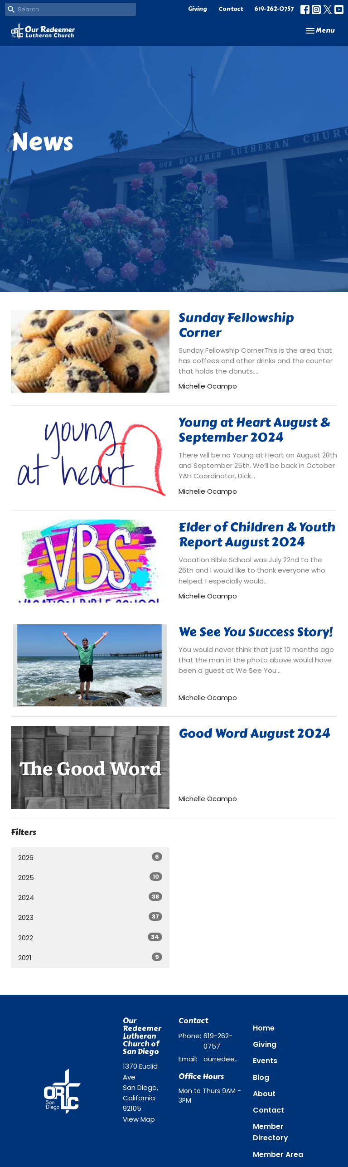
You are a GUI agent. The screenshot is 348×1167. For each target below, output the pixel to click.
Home (264, 1028)
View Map (139, 1119)
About (264, 1094)
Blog (261, 1077)
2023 (90, 917)
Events (265, 1060)
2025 (90, 877)
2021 (90, 958)
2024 (90, 897)
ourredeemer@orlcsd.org (223, 1059)
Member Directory (270, 1132)
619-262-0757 (274, 9)
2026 (90, 857)
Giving (197, 9)
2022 (90, 938)
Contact (230, 9)
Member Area (278, 1154)
